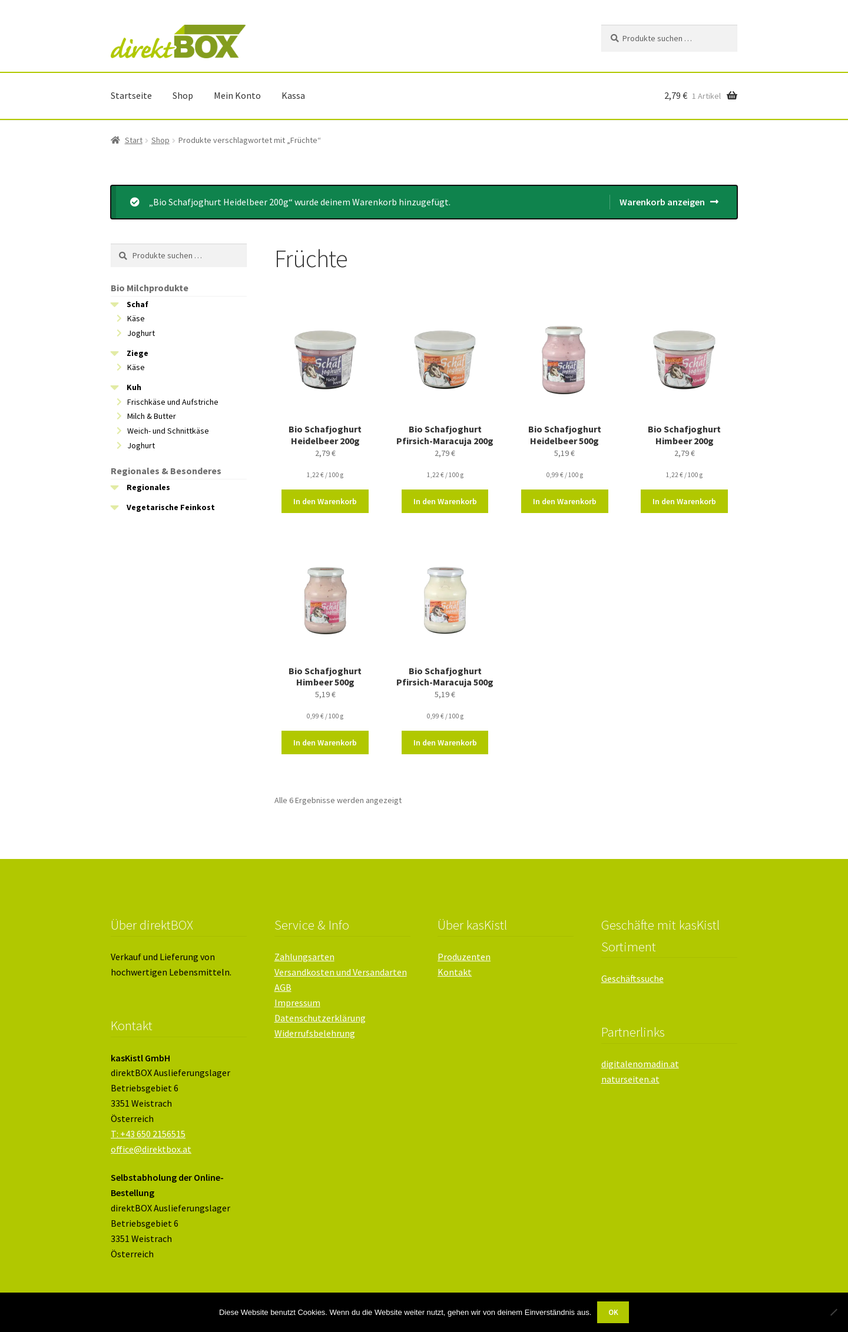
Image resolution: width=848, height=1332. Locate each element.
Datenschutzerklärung (320, 1018)
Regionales (148, 487)
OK (613, 1312)
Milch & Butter (151, 416)
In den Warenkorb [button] (325, 501)
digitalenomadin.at (640, 1064)
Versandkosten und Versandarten (340, 972)
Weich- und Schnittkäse (168, 430)
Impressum (297, 1002)
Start (134, 140)
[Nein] (833, 1312)
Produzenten (464, 957)
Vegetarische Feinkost (171, 507)
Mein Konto (237, 95)
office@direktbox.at (151, 1149)
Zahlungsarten (304, 957)
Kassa (293, 95)
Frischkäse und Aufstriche (172, 402)
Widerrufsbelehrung (314, 1033)
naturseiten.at (630, 1079)
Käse (136, 318)
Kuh (134, 387)
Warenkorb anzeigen (662, 202)
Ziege (137, 353)
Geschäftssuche (632, 978)
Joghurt (141, 333)
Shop (183, 95)
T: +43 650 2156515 (148, 1134)
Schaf (137, 304)
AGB (283, 987)
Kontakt (455, 972)
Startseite (131, 95)
